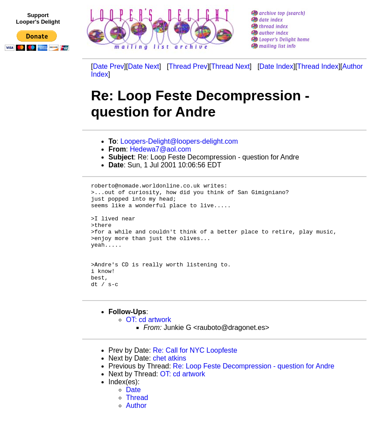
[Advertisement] (38, 235)
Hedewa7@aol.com (160, 149)
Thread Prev (188, 66)
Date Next (143, 66)
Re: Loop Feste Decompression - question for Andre (253, 388)
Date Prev (108, 66)
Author (136, 428)
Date (133, 412)
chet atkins (169, 380)
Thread (137, 420)
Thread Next (230, 66)
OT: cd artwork (148, 342)
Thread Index (317, 66)
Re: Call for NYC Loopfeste (195, 372)
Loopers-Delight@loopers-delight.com (179, 141)
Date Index (276, 66)
